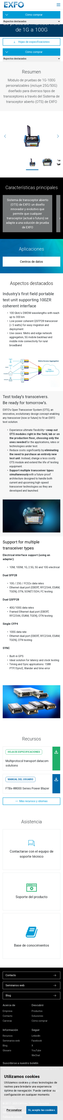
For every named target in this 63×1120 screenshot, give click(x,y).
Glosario (7, 1050)
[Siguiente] (58, 136)
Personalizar (14, 1110)
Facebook (37, 1040)
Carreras (7, 1020)
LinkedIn (36, 1035)
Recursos (8, 1035)
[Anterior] (5, 136)
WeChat (36, 1055)
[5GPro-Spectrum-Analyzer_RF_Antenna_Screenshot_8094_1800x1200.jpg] (31, 136)
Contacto (7, 1016)
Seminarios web (11, 1040)
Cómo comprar (40, 1020)
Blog (5, 1045)
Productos (37, 1011)
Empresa (7, 1011)
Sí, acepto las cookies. (41, 1110)
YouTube (36, 1050)
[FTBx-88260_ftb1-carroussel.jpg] (47, 162)
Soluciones (37, 1016)
